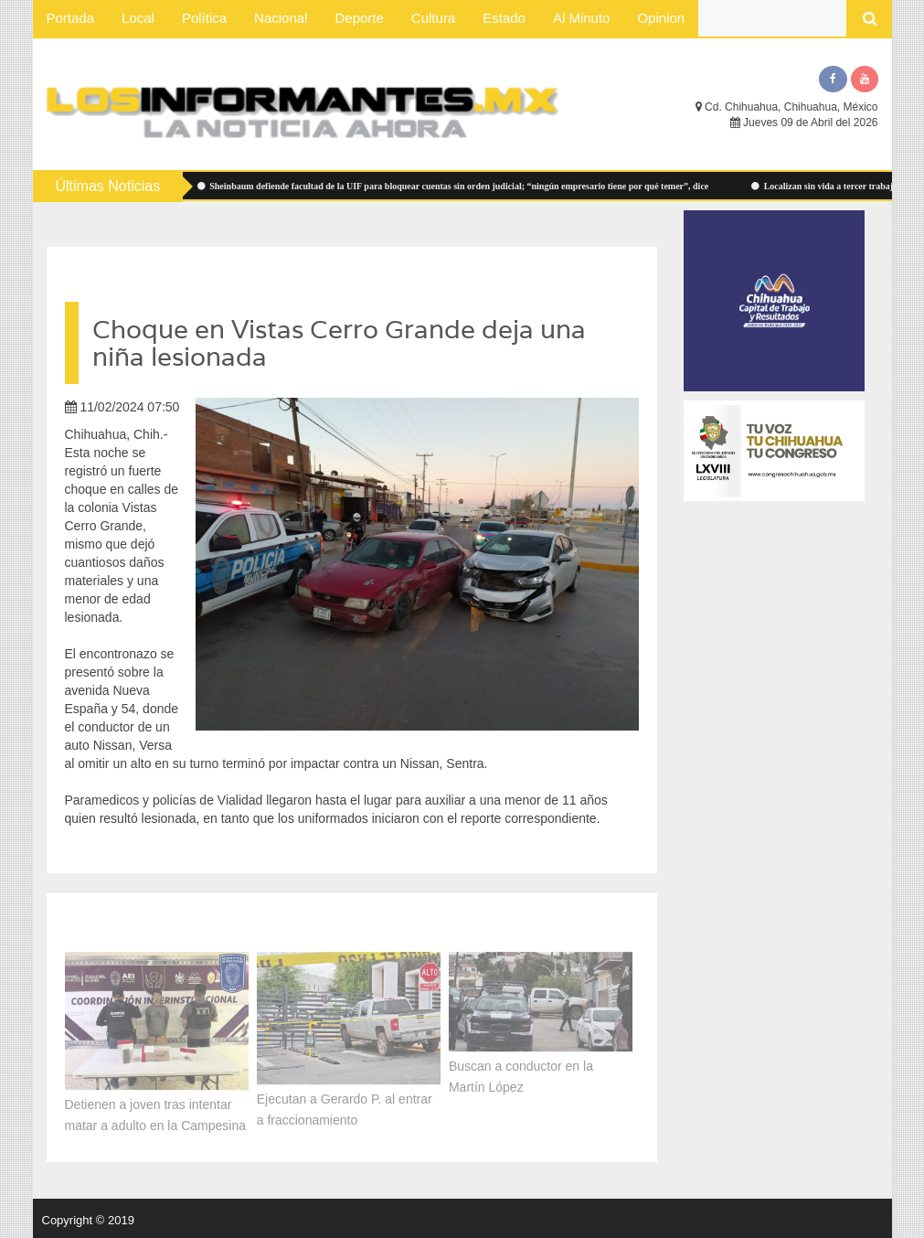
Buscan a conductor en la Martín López (521, 1074)
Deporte (359, 18)
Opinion (661, 18)
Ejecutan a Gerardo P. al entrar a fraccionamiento (344, 1107)
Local (138, 18)
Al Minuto (582, 18)
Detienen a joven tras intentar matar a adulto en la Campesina (155, 1112)
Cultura (433, 18)
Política (204, 18)
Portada (71, 18)
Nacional (280, 18)
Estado (504, 18)
